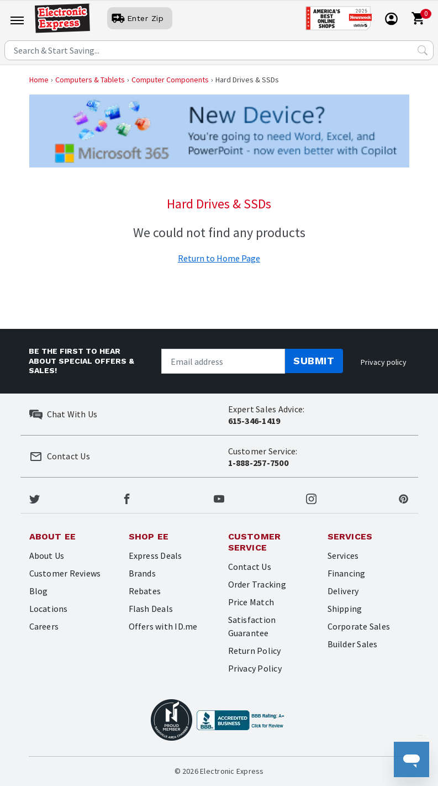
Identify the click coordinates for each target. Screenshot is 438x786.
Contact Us (249, 566)
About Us (47, 555)
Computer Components (170, 80)
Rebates (145, 590)
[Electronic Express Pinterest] (403, 497)
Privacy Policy (255, 668)
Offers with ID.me (163, 626)
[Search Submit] (422, 50)
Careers (44, 626)
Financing (347, 573)
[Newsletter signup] (223, 361)
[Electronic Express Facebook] (127, 497)
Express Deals (155, 555)
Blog (38, 590)
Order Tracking (257, 584)
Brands (142, 573)
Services (343, 555)
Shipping (345, 608)
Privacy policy (384, 362)
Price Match (251, 601)
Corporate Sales (359, 626)
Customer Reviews (65, 573)
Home (39, 80)
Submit (313, 360)
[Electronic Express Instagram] (311, 497)
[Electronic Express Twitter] (34, 497)
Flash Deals (151, 608)
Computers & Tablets (90, 80)
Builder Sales (353, 643)
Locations (48, 608)
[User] (140, 18)
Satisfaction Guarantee (252, 626)
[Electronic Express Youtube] (219, 497)
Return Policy (254, 650)
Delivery (343, 590)
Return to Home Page (219, 258)
